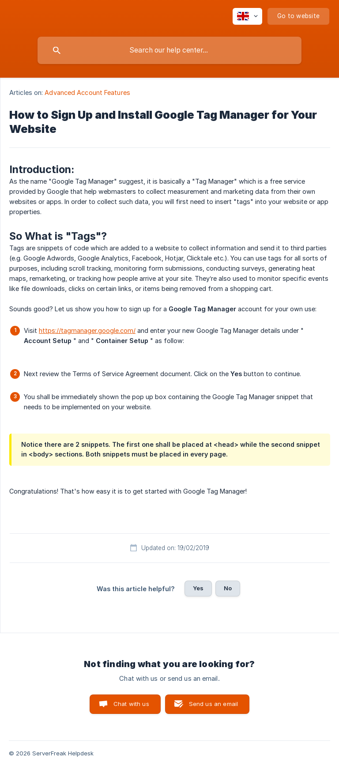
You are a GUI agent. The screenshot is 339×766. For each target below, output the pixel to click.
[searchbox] (169, 50)
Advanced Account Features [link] (87, 92)
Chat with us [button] (131, 703)
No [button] (228, 588)
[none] (247, 16)
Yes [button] (198, 588)
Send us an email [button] (213, 703)
